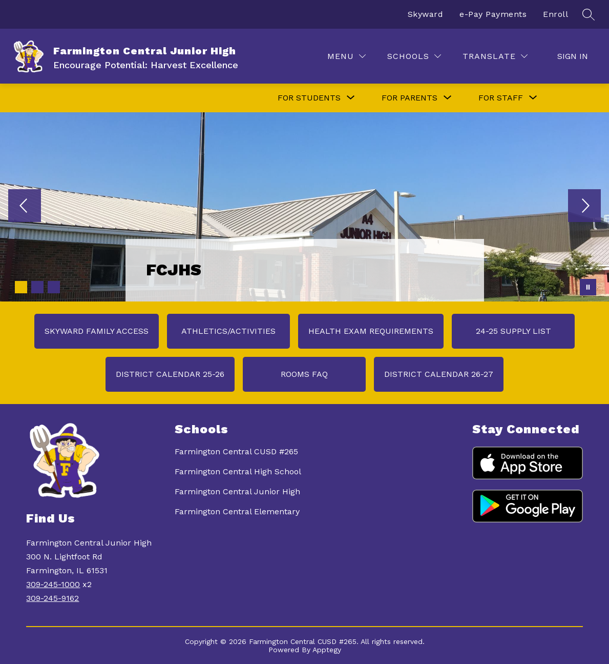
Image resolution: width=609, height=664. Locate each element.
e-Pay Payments (493, 14)
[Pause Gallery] (588, 287)
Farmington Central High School (238, 471)
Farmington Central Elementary (237, 511)
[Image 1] (21, 287)
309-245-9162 (52, 598)
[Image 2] (37, 287)
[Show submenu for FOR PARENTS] (409, 98)
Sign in (572, 56)
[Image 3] (54, 287)
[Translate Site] (495, 56)
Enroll (555, 14)
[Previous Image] (24, 206)
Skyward (426, 14)
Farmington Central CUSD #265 (236, 451)
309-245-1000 (53, 584)
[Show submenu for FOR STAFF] (500, 98)
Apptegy (326, 650)
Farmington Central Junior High (237, 491)
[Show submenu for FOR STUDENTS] (309, 98)
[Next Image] (584, 206)
